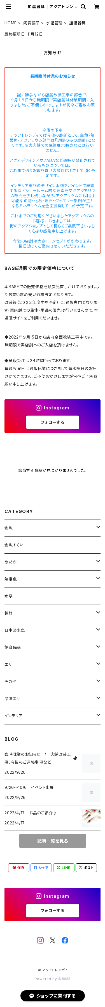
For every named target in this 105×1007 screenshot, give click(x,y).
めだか (10, 562)
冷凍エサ (12, 698)
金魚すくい (14, 544)
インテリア (13, 715)
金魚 (8, 527)
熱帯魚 (10, 579)
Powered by (53, 979)
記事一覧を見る (52, 841)
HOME (10, 22)
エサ (8, 664)
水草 (8, 596)
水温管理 (54, 22)
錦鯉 (8, 613)
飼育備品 (31, 22)
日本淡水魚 (14, 630)
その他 (10, 681)
